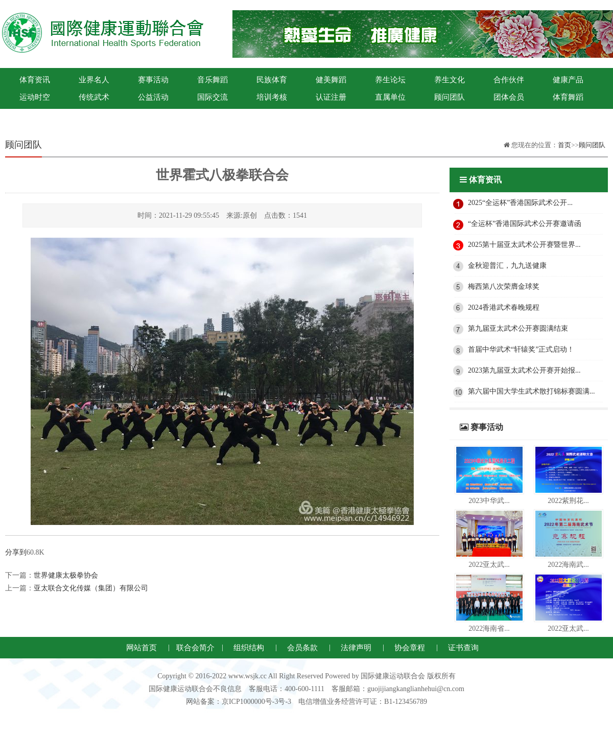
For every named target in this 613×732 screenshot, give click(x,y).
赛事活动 (153, 80)
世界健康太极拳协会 (66, 575)
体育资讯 (34, 80)
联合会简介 (195, 648)
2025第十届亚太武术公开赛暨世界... (524, 244)
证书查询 (463, 648)
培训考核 (271, 97)
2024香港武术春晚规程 (503, 307)
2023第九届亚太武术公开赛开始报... (524, 370)
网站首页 (141, 648)
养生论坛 (390, 80)
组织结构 (248, 648)
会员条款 (302, 648)
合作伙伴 (508, 80)
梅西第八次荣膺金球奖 (503, 286)
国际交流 (212, 97)
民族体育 (271, 80)
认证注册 (331, 97)
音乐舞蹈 (212, 80)
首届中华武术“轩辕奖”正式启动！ (521, 349)
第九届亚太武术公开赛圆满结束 (518, 328)
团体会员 (508, 97)
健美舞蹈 (331, 80)
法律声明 (356, 648)
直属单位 (390, 97)
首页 (564, 145)
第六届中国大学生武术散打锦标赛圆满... (531, 391)
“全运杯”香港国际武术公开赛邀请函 (524, 223)
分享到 (16, 552)
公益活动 (153, 97)
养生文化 (449, 80)
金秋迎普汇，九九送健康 (507, 265)
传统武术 (94, 97)
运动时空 (34, 97)
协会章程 (409, 648)
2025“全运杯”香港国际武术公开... (520, 203)
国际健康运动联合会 (34, 114)
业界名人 (94, 80)
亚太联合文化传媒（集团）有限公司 (91, 588)
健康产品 (568, 80)
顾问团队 (449, 97)
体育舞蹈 (568, 97)
